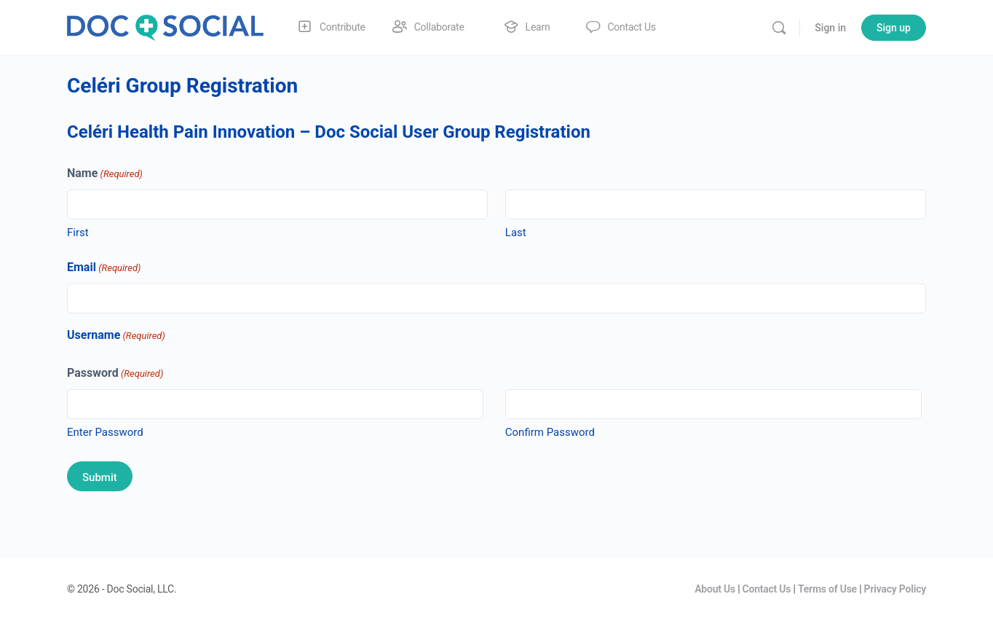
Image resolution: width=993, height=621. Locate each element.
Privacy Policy (895, 589)
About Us (715, 589)
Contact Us (767, 589)
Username (116, 335)
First (78, 232)
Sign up (894, 28)
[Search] (779, 27)
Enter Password (105, 432)
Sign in (830, 28)
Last (515, 232)
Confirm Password (550, 432)
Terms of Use (827, 589)
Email (104, 268)
